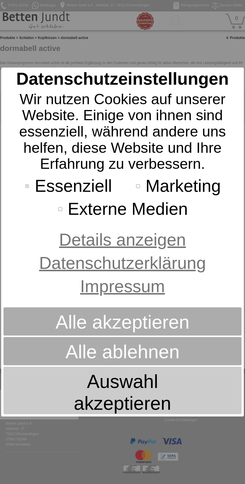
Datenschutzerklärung (122, 263)
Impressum (122, 286)
